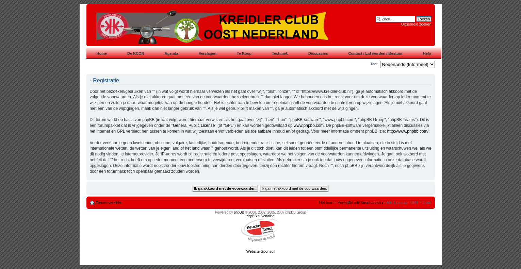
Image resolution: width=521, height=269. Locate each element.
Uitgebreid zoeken (416, 24)
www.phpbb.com (309, 125)
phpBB (239, 212)
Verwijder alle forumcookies (360, 202)
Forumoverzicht (108, 203)
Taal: (374, 64)
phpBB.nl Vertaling (260, 216)
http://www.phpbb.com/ (407, 131)
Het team (326, 202)
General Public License (194, 125)
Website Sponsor (260, 251)
